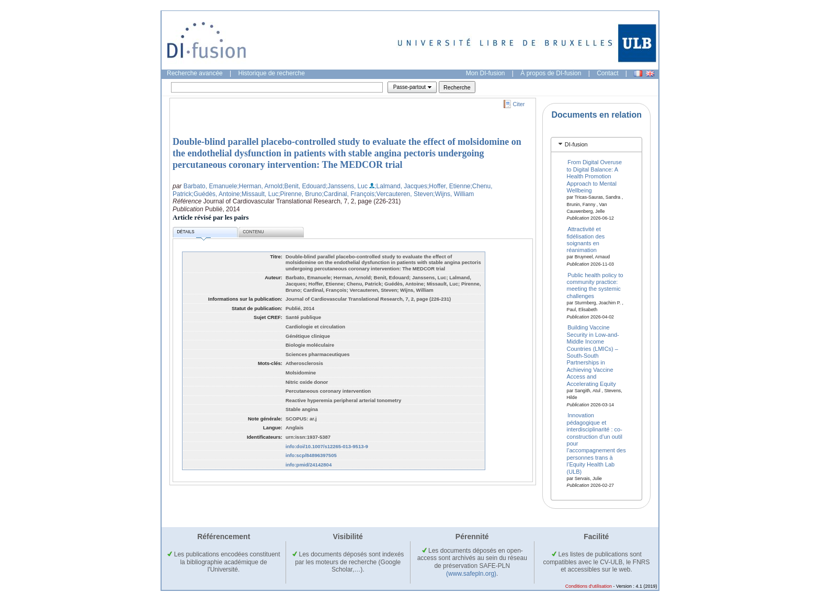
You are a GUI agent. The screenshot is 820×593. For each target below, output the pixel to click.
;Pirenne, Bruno (300, 194)
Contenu (253, 232)
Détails (193, 233)
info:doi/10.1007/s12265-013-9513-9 (327, 446)
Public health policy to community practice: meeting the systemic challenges (595, 285)
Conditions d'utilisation (588, 586)
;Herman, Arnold (259, 186)
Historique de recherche (271, 73)
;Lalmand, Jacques (400, 186)
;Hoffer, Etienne (449, 186)
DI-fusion (576, 144)
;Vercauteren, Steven (403, 194)
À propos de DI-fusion (550, 73)
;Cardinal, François (348, 194)
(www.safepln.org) (471, 573)
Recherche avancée (195, 73)
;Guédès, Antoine (216, 194)
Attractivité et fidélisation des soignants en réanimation (586, 239)
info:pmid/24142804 (309, 464)
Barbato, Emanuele (210, 186)
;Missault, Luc (259, 194)
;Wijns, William (453, 194)
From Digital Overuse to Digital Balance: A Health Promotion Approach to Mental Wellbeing (594, 176)
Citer (519, 104)
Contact (607, 73)
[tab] (596, 144)
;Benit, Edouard (304, 186)
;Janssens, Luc (347, 186)
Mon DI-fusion (485, 73)
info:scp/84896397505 (311, 455)
